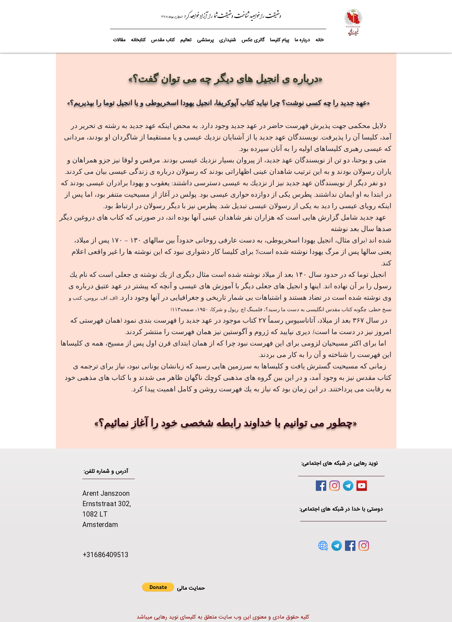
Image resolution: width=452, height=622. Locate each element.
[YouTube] (361, 485)
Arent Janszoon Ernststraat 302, (106, 499)
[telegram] (348, 485)
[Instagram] (334, 485)
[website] (323, 545)
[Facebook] (321, 485)
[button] (163, 37)
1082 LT (95, 515)
